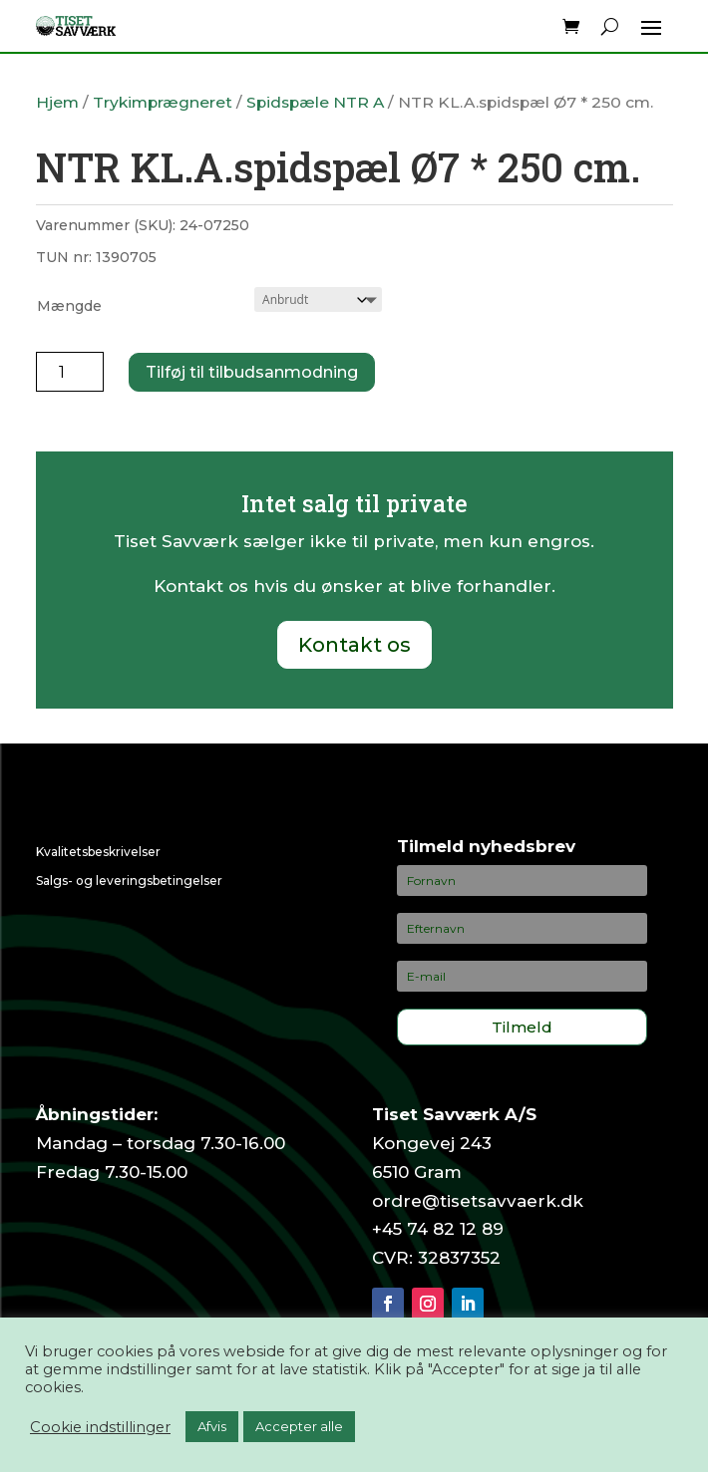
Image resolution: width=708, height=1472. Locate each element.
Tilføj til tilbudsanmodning (252, 372)
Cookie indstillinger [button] (100, 1427)
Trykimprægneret (162, 102)
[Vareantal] (70, 372)
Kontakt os (354, 645)
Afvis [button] (211, 1426)
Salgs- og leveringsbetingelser (129, 880)
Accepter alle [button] (299, 1426)
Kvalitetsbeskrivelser (98, 851)
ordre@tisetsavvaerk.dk (477, 1201)
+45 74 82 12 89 (438, 1229)
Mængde (69, 306)
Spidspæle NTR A (315, 102)
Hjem (57, 102)
